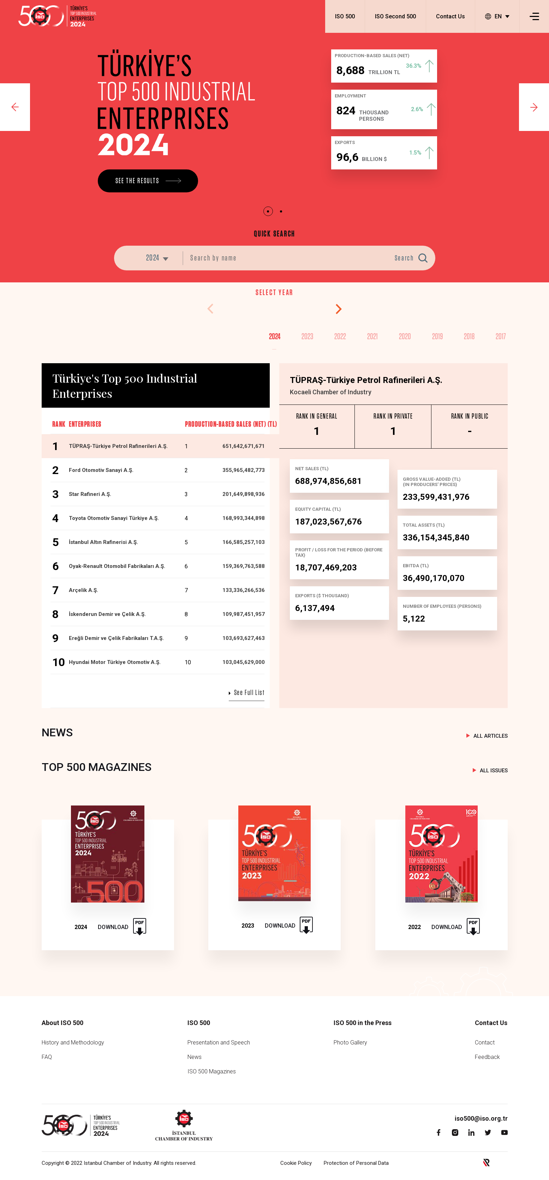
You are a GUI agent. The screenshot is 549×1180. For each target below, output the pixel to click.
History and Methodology (73, 1042)
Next (534, 107)
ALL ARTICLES (490, 736)
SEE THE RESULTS (137, 181)
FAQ (47, 1057)
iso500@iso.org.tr (481, 1118)
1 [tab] (268, 211)
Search (404, 258)
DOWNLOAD (113, 927)
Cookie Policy (296, 1163)
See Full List (249, 692)
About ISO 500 (62, 1022)
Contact (485, 1042)
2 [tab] (281, 211)
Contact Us (450, 16)
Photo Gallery (350, 1042)
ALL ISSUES (494, 770)
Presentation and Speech (218, 1042)
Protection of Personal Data (356, 1163)
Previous (15, 107)
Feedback (487, 1057)
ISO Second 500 (395, 16)
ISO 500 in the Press (363, 1022)
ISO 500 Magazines (211, 1071)
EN (493, 16)
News (194, 1057)
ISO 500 (345, 16)
